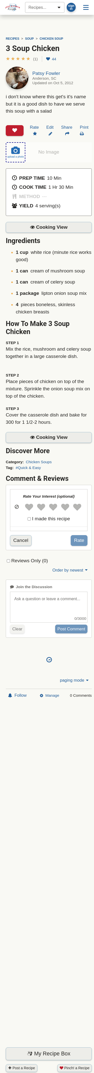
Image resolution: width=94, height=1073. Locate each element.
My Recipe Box (48, 1054)
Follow (17, 695)
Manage (49, 695)
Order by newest (70, 570)
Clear (17, 629)
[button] (22, 59)
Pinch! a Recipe (74, 1068)
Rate (79, 540)
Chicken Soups (39, 462)
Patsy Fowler (46, 73)
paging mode (74, 680)
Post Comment (71, 629)
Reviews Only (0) (29, 560)
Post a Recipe (21, 1068)
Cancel (20, 540)
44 (51, 59)
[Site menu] (86, 7)
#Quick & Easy (28, 467)
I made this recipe (51, 518)
